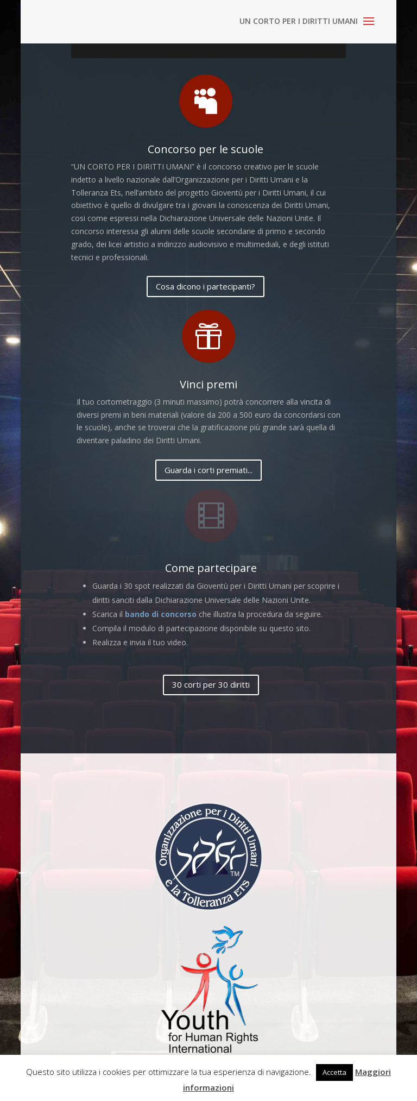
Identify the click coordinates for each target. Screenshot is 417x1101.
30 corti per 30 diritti (211, 684)
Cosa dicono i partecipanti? (205, 286)
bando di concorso (161, 614)
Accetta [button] (334, 1072)
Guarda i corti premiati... (208, 469)
